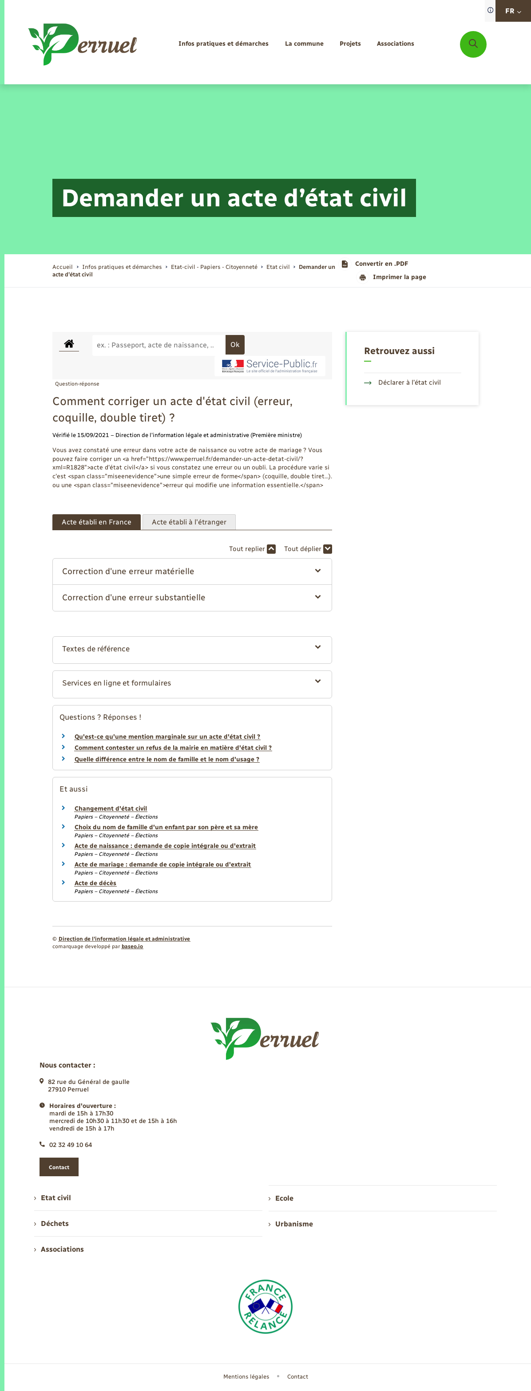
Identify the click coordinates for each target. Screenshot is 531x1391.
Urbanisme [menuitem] (291, 1224)
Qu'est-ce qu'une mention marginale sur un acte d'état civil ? (167, 737)
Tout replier (252, 549)
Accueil (62, 267)
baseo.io (132, 946)
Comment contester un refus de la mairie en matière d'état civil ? (173, 748)
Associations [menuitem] (59, 1249)
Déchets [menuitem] (51, 1223)
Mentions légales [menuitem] (246, 1376)
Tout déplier (308, 549)
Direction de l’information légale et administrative (124, 939)
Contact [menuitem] (297, 1376)
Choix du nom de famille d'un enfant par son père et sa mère (166, 827)
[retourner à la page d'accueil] (83, 44)
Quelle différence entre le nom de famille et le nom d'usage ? (167, 759)
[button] (192, 572)
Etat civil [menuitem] (52, 1198)
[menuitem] (223, 44)
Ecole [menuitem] (281, 1198)
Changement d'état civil (111, 808)
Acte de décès (95, 883)
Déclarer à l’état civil (402, 382)
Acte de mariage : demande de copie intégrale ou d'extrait (163, 864)
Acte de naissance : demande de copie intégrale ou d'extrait (165, 846)
